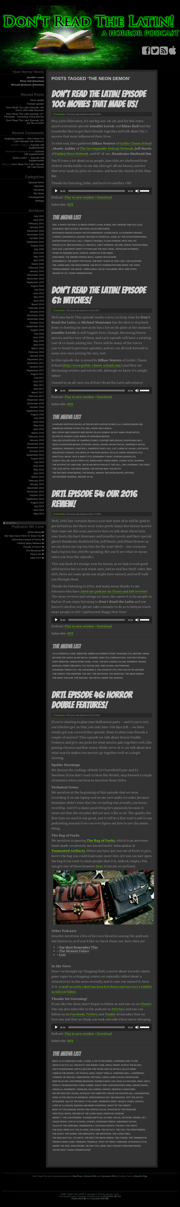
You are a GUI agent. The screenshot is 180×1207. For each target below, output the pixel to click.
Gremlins (81, 1089)
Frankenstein (70, 1085)
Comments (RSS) (109, 1176)
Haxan (104, 444)
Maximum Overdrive (95, 1105)
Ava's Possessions (62, 1069)
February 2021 (36, 223)
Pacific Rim (83, 1109)
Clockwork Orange (130, 233)
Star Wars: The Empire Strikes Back (73, 257)
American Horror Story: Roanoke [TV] (110, 654)
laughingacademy (14, 138)
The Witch (115, 469)
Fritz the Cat (129, 241)
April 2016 (38, 429)
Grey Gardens (105, 245)
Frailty (56, 1085)
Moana (142, 662)
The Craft (144, 465)
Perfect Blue (98, 1109)
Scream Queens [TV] (124, 457)
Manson (78, 1105)
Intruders (58, 1101)
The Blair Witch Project (96, 465)
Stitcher (118, 1009)
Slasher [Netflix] (92, 1117)
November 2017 (35, 363)
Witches (129, 473)
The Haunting (133, 261)
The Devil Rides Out (63, 1130)
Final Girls (143, 1081)
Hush (95, 662)
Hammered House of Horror (28, 539)
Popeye (84, 253)
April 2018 (38, 344)
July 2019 (39, 289)
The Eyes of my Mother (131, 670)
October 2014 (37, 495)
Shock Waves (35, 532)
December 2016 (35, 399)
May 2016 (39, 425)
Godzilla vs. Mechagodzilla (68, 245)
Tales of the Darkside (65, 1126)
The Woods (88, 473)
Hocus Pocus (116, 444)
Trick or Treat (106, 1142)
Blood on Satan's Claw (65, 436)
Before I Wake (141, 654)
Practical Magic (61, 457)
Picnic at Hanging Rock (65, 253)
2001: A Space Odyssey (64, 225)
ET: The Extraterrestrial (132, 237)
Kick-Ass (57, 249)
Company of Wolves (63, 1077)
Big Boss (85, 229)
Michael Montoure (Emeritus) (27, 84)
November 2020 (35, 234)
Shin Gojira (107, 666)
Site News (38, 193)
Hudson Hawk (140, 245)
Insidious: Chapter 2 (75, 448)
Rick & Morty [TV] (82, 457)
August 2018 (37, 330)
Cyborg (56, 237)
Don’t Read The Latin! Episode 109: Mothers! (29, 140)
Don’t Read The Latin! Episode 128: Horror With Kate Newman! (25, 109)
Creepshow (82, 1077)
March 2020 (37, 264)
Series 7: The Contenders (66, 1117)
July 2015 (39, 462)
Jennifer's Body (97, 448)
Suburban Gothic (126, 1122)
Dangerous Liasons (73, 237)
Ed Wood (86, 444)
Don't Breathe (60, 662)
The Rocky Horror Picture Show (109, 265)
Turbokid (121, 1142)
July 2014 (39, 506)
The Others (121, 1138)
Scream (119, 1113)
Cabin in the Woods (63, 1073)
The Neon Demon (80, 265)
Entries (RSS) (90, 1176)
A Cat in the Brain (102, 1061)
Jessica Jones (126, 1101)
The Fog (120, 1130)
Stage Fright (59, 1122)
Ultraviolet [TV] (137, 1142)
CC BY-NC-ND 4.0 (112, 1196)
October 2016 (37, 407)
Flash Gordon (112, 241)
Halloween (94, 1089)
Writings (39, 200)
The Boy (120, 1126)
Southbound (122, 666)
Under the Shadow (112, 678)
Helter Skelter (61, 1093)
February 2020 (36, 267)
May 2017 (39, 385)
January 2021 (37, 227)
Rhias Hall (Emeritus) (32, 81)
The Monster (116, 674)
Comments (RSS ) (100, 1198)
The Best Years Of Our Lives (109, 261)
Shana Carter (20, 157)
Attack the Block (131, 1065)
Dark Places (117, 1077)
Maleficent (58, 452)
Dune (114, 237)
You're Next (59, 1150)
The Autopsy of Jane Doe (66, 465)
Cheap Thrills (104, 1073)
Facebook (77, 1014)
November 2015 (35, 447)
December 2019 (35, 275)
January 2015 (37, 484)
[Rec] (55, 1061)
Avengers (58, 229)
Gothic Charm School (136, 143)
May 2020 (39, 256)
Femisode (39, 189)
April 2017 (38, 388)
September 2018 (35, 326)
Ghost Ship (101, 1085)
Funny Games (86, 1085)
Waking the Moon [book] (110, 473)
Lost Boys (142, 448)
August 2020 (37, 245)
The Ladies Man (61, 265)
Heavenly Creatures (123, 1089)
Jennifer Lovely (35, 77)
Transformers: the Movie (67, 269)
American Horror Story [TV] (68, 428)
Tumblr (110, 1014)
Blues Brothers (100, 229)
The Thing (134, 265)
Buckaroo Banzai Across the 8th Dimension (77, 233)
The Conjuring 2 (87, 670)
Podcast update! (35, 103)
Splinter (127, 1117)
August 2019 (37, 286)
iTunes (145, 1004)
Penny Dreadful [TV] (130, 452)
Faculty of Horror (34, 546)
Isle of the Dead (74, 1101)
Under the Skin (61, 1146)
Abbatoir (82, 654)
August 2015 (37, 458)
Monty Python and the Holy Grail (95, 249)
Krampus (132, 662)
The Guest (58, 1134)
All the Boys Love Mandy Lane (87, 1065)
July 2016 (39, 418)
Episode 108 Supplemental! (36, 146)
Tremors (81, 1142)
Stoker (90, 1122)
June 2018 (38, 337)
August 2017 (37, 374)
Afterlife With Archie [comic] (100, 424)
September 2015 (35, 454)
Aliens (107, 225)
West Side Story (127, 269)
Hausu (95, 444)
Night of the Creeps (119, 1105)
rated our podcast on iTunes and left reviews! (113, 591)
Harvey (106, 1089)
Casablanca (111, 233)
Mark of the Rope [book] (94, 452)
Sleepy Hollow (61, 461)
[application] (101, 191)
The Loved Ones (121, 1134)
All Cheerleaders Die (130, 424)
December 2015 (35, 443)
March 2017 (37, 392)
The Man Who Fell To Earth (67, 1138)
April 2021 (38, 219)
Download (104, 197)
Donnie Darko (102, 1081)
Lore (62, 954)
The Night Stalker (62, 678)
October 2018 (37, 322)
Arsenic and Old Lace (129, 225)
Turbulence (90, 269)
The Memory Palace (74, 951)
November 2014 (35, 491)
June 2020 (38, 253)
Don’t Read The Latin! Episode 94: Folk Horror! (28, 165)
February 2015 (36, 480)
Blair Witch (132, 432)
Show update (37, 100)
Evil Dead (116, 1081)
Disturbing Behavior (81, 1081)
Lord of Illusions (62, 1105)
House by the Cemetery (93, 1093)
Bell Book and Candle (98, 428)
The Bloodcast (35, 550)
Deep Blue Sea (60, 1081)
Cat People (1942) (85, 1073)
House (74, 1093)
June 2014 (38, 510)
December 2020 (35, 231)
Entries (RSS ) (78, 1198)
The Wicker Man (99, 469)
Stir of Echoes (76, 1122)
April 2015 (38, 473)
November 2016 (35, 403)
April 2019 (38, 300)
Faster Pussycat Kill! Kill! (67, 241)
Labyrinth (69, 249)
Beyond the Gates (62, 658)
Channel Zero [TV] (99, 658)
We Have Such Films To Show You (24, 535)
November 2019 (35, 278)
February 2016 (36, 436)
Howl (88, 662)
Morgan (57, 666)
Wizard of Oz (59, 273)
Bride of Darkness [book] (94, 436)
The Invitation (100, 674)
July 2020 (39, 249)
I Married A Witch (135, 444)
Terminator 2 (86, 1126)
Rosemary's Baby (102, 457)
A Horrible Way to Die (125, 1061)
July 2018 (39, 333)
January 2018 (37, 355)
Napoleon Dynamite (127, 249)
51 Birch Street (87, 225)
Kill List (111, 448)
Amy (114, 225)
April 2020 (38, 260)
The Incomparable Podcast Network (106, 148)
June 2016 (38, 421)
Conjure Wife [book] (111, 440)
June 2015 (38, 466)
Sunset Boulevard (105, 257)
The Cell (116, 465)
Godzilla (57, 1089)
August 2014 (37, 502)
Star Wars (107, 253)
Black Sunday (102, 432)
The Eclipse (82, 1130)
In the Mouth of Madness (73, 1097)
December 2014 (35, 488)
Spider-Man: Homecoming (104, 461)
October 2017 (37, 366)
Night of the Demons (64, 1109)
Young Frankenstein (80, 273)
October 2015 (37, 451)
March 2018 (37, 348)
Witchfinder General (64, 477)
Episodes (39, 186)
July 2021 (39, 216)
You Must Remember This (78, 947)
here (99, 866)
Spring (137, 1117)
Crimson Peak (118, 658)
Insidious (57, 448)
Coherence (137, 1073)
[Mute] (137, 191)
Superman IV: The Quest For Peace (71, 261)
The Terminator (138, 1138)
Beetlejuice (72, 229)
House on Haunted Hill (120, 1093)
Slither (108, 1117)
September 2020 (35, 242)
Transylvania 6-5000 (63, 1142)
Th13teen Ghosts (105, 1126)
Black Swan (118, 432)
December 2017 (35, 359)
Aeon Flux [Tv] (60, 1065)
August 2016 (37, 414)
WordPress (77, 1176)
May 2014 (39, 513)
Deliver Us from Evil (98, 237)
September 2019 (35, 282)
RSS (70, 204)
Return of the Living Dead (87, 1113)
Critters (95, 1077)
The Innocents (86, 1134)
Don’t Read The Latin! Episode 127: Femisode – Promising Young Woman (24, 115)
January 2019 (37, 311)
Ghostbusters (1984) (119, 1085)
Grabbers (69, 1089)
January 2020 (37, 271)
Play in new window (79, 197)
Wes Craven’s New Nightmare (124, 1146)
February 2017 (36, 396)
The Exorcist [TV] (106, 670)
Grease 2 (91, 245)
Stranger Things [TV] (64, 670)
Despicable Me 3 (133, 440)
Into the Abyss (134, 1097)
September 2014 (35, 499)
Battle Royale (113, 1069)
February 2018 (36, 352)
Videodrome (77, 1146)
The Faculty (108, 1130)
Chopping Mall (121, 1073)
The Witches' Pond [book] (66, 473)
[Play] (56, 191)
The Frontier (73, 674)
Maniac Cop (72, 452)
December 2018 (35, 315)
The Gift (86, 674)
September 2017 (35, 370)
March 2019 (37, 304)
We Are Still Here (96, 1146)
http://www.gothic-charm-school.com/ (92, 365)
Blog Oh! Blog (141, 1176)
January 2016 (37, 440)
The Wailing (81, 678)
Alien (100, 225)
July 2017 (39, 377)
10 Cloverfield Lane (63, 654)
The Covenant (130, 465)
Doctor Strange (136, 658)
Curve (105, 1077)
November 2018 (35, 319)
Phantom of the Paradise (121, 1109)
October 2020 (37, 238)
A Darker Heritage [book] (67, 424)
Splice (117, 1117)
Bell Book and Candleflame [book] (72, 432)
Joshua (139, 1101)
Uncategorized (36, 197)
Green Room (77, 662)
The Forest (58, 674)
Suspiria (139, 461)
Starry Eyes (126, 461)
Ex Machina (129, 1081)
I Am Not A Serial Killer (112, 662)
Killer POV (37, 557)
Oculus (114, 452)
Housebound (142, 1093)
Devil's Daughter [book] (66, 444)
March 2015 (37, 477)
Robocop (94, 253)
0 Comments (59, 114)
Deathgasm (131, 1077)
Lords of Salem (126, 448)
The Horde (71, 1134)
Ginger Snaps (140, 1085)
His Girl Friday (123, 245)
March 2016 (37, 432)
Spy (144, 1117)
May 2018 (39, 341)
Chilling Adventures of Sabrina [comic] (75, 440)
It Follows (91, 1101)
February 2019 (36, 308)
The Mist (89, 1138)
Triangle (92, 1142)
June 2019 (38, 293)
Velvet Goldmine (107, 269)
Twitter (91, 1014)
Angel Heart (112, 1065)
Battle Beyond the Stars (88, 1069)
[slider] (96, 191)
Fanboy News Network (30, 543)
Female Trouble (93, 241)
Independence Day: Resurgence (107, 1097)
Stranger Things (105, 1122)
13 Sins (87, 1061)
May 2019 (39, 297)
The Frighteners (135, 1130)
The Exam (95, 1130)
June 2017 (38, 381)
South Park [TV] (80, 461)
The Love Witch (61, 469)
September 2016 (35, 410)
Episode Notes (36, 182)
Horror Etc (37, 554)
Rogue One (93, 666)
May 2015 (39, 469)
